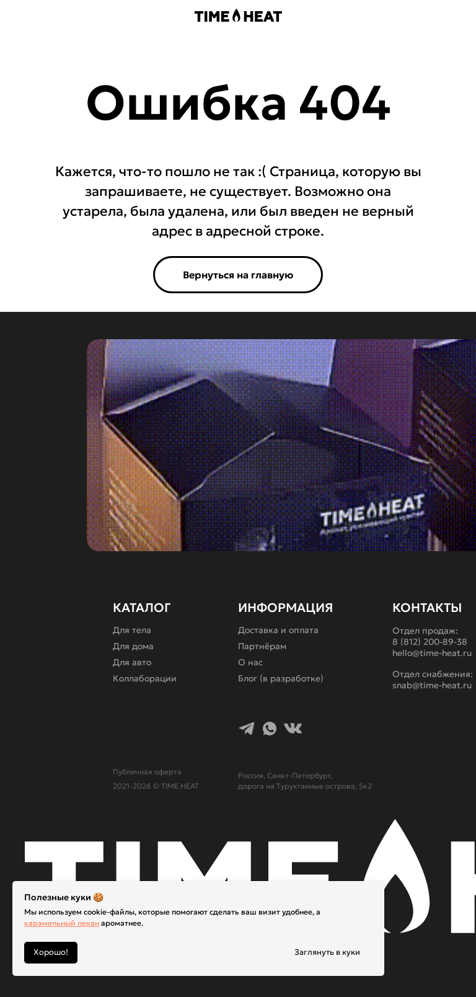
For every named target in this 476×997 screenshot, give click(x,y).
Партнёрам (262, 646)
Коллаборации (145, 678)
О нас (250, 662)
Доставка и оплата (278, 630)
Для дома (133, 646)
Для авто (132, 662)
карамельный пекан (61, 923)
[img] (405, 15)
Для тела (132, 630)
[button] (58, 16)
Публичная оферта (147, 771)
